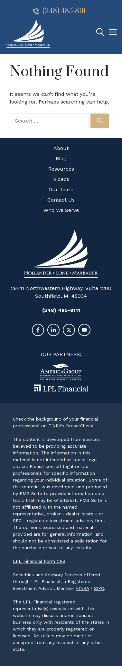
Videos (61, 179)
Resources (61, 169)
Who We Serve (61, 210)
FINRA (82, 588)
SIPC (99, 588)
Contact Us (61, 200)
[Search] (99, 121)
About (61, 148)
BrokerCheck (79, 425)
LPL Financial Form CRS (39, 561)
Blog (61, 158)
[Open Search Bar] (100, 32)
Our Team (61, 189)
